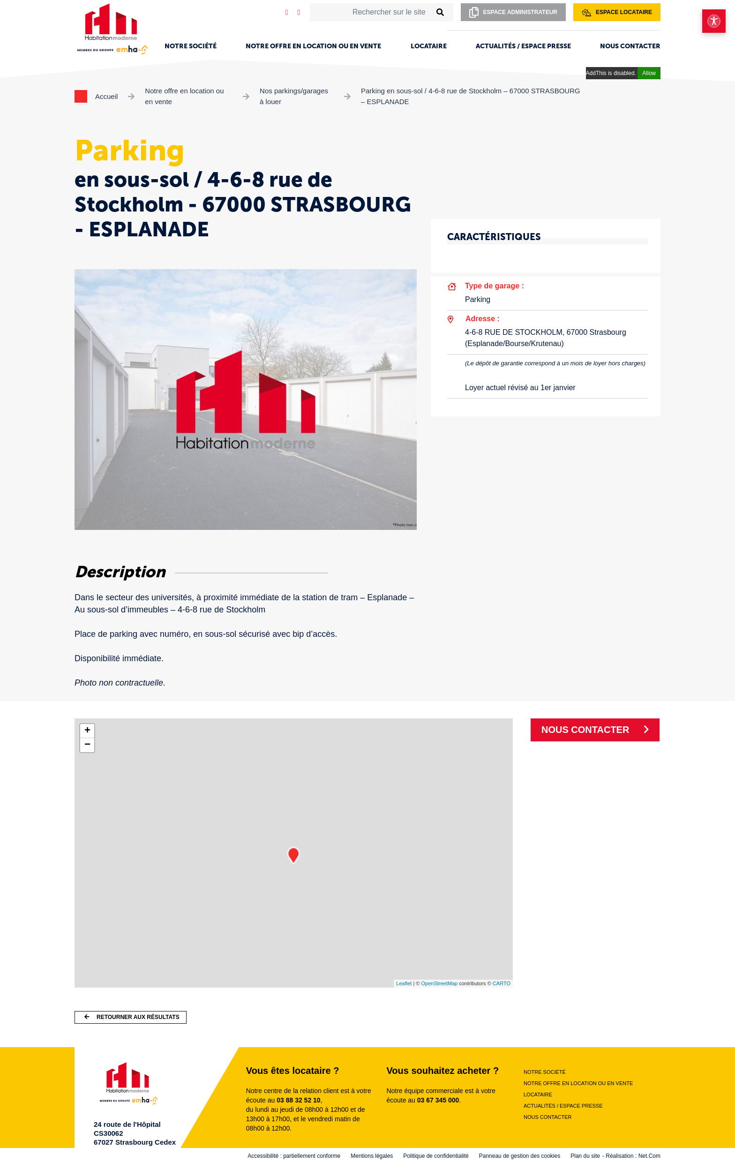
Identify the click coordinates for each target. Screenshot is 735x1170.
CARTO (501, 983)
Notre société (191, 46)
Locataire (429, 46)
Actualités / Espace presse (523, 46)
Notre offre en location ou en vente (313, 46)
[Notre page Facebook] (299, 12)
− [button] (87, 745)
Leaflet (404, 983)
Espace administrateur (513, 12)
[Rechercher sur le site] (371, 12)
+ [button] (87, 731)
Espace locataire (617, 12)
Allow (649, 73)
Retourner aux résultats (132, 1017)
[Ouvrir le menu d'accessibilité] (714, 21)
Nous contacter (630, 46)
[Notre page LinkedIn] (286, 12)
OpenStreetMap (439, 983)
